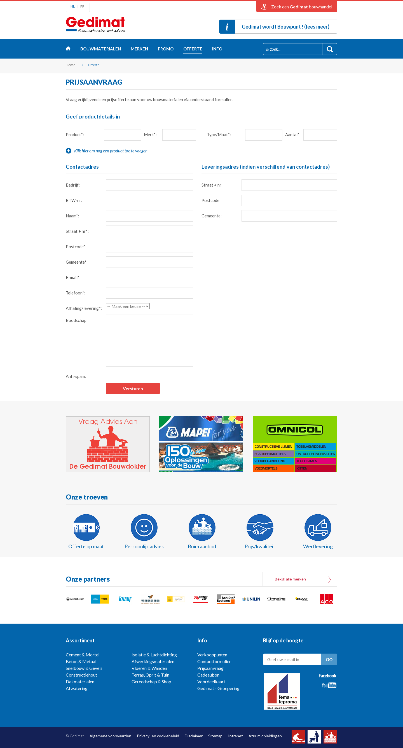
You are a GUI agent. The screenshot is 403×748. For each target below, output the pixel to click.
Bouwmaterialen (100, 48)
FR (82, 6)
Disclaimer (194, 735)
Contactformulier (214, 661)
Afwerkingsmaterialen (153, 661)
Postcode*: (76, 246)
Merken (139, 48)
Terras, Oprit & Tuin (150, 674)
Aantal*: (293, 134)
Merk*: (150, 134)
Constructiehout (81, 674)
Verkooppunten (212, 654)
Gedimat (95, 26)
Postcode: (211, 200)
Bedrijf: (73, 184)
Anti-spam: (76, 376)
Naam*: (72, 215)
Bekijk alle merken (290, 579)
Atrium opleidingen (265, 735)
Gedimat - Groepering (218, 688)
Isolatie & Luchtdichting (154, 654)
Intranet (235, 735)
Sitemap (215, 735)
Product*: (75, 134)
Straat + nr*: (77, 231)
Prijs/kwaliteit (260, 546)
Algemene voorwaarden (110, 735)
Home (68, 49)
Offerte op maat (86, 546)
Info (217, 48)
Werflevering (318, 546)
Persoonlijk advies (144, 546)
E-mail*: (73, 277)
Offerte (192, 48)
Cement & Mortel (82, 654)
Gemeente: (212, 215)
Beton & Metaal (81, 661)
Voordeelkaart (211, 681)
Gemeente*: (77, 261)
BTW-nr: (74, 200)
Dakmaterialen (80, 681)
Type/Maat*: (219, 134)
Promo (166, 48)
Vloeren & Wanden (149, 668)
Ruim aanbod (202, 546)
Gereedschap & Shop (151, 681)
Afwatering (77, 688)
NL (73, 6)
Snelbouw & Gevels (84, 668)
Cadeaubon (208, 674)
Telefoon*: (75, 292)
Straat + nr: (212, 184)
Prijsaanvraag (210, 668)
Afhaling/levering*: (84, 308)
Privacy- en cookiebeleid (158, 735)
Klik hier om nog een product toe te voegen (110, 150)
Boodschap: (77, 320)
